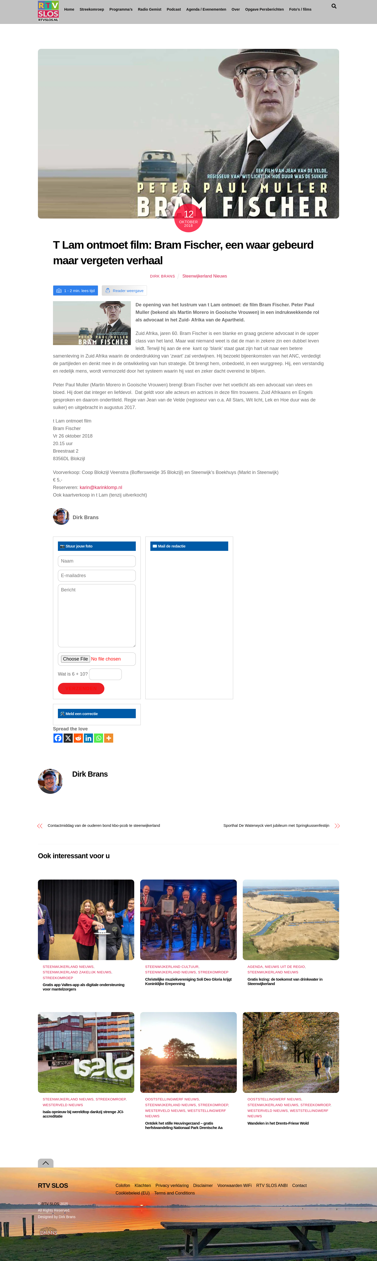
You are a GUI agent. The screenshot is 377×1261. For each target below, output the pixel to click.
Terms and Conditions (174, 1193)
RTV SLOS (50, 1204)
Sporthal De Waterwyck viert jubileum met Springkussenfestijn (276, 825)
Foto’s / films (80, 21)
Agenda (255, 967)
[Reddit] (78, 738)
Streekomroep (97, 9)
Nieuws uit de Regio (285, 967)
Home (69, 9)
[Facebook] (58, 738)
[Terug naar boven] (45, 1163)
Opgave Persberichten (288, 9)
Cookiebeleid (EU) (133, 1193)
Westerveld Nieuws (63, 1105)
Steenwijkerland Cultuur (171, 967)
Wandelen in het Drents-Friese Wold (277, 1123)
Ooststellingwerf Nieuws (172, 1099)
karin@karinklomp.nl (101, 487)
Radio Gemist (168, 9)
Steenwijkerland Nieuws (204, 276)
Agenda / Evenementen (225, 9)
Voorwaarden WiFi (234, 1185)
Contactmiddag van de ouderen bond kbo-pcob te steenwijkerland (104, 825)
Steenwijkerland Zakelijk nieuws (77, 972)
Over (255, 9)
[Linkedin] (88, 738)
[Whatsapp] (98, 738)
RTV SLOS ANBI (272, 1185)
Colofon (123, 1185)
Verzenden (81, 688)
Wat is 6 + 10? (90, 674)
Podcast (193, 9)
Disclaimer (203, 1185)
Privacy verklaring (172, 1185)
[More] (108, 738)
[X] (68, 738)
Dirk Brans (162, 276)
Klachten (143, 1185)
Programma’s (135, 9)
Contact (299, 1185)
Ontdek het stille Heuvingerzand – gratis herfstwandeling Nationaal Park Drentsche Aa (184, 1125)
